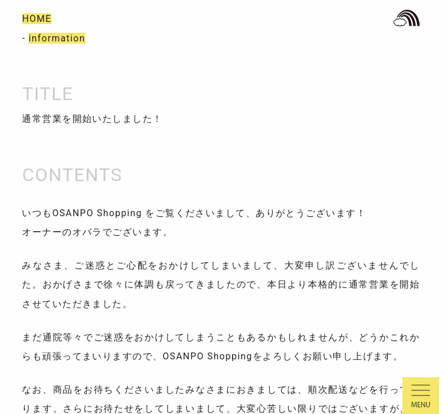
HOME (36, 18)
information (57, 38)
